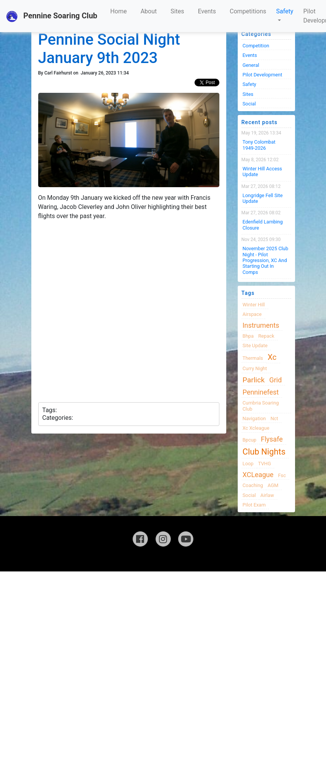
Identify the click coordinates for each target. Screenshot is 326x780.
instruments (261, 325)
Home (118, 11)
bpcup (249, 440)
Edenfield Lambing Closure (263, 224)
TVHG (264, 463)
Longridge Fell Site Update (263, 198)
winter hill (254, 304)
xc (272, 357)
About (149, 11)
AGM (273, 485)
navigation (254, 418)
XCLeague (258, 475)
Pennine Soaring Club (51, 16)
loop (248, 463)
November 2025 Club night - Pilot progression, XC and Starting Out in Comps (266, 260)
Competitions (248, 11)
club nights (264, 451)
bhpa (248, 336)
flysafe (272, 439)
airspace (252, 314)
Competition (256, 46)
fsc (281, 475)
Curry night (255, 368)
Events (207, 11)
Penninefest (261, 392)
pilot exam (254, 505)
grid (275, 380)
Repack (266, 336)
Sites (177, 11)
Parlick (254, 379)
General (251, 65)
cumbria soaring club (261, 405)
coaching (253, 485)
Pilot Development (262, 75)
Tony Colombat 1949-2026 (259, 144)
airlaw (267, 495)
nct (274, 418)
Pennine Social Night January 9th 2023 (109, 49)
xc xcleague (256, 428)
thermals (253, 358)
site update (255, 345)
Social (249, 104)
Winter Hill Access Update (262, 171)
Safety (285, 11)
